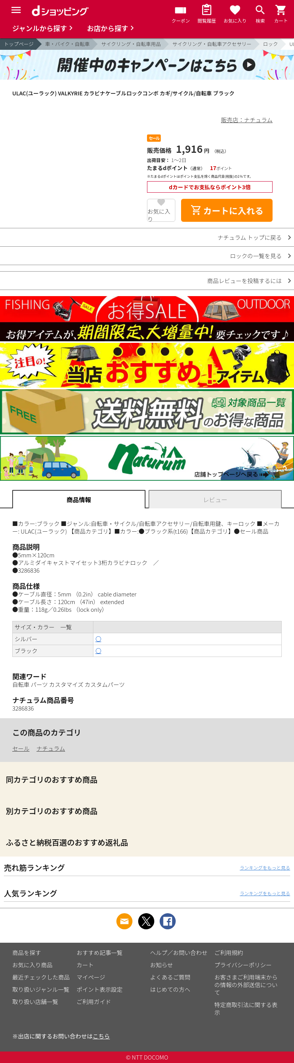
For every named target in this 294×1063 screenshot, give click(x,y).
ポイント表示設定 (99, 989)
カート (85, 965)
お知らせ (161, 965)
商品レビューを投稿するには (244, 280)
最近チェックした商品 (41, 977)
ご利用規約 (228, 952)
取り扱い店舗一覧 (35, 1001)
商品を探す (26, 952)
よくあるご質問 (170, 977)
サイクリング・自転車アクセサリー (212, 43)
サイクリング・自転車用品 (131, 43)
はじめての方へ (170, 989)
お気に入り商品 (32, 965)
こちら (101, 1036)
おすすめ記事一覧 (99, 952)
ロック (270, 43)
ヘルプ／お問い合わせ (178, 952)
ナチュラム (50, 748)
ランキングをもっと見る (265, 867)
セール (20, 748)
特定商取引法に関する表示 (246, 1008)
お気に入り (158, 214)
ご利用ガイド (94, 1001)
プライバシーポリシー (243, 965)
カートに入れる (227, 210)
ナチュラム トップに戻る (249, 237)
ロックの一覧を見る (256, 256)
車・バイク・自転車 (67, 43)
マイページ (91, 977)
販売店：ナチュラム (247, 120)
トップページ (19, 43)
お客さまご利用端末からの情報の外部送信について (246, 984)
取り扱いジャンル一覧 (40, 989)
